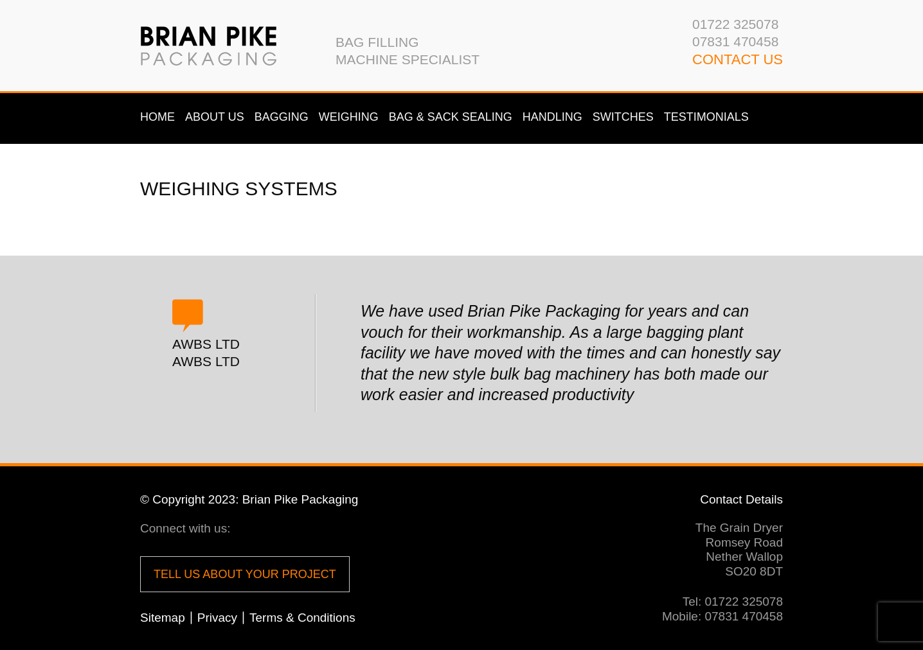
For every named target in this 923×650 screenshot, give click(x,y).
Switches (623, 116)
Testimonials (706, 116)
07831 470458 (735, 41)
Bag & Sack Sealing (450, 116)
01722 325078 (735, 24)
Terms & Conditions (302, 617)
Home (157, 116)
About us (214, 116)
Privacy (217, 617)
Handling (552, 116)
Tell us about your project (245, 574)
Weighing (349, 116)
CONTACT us (737, 59)
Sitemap (162, 617)
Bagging (282, 116)
